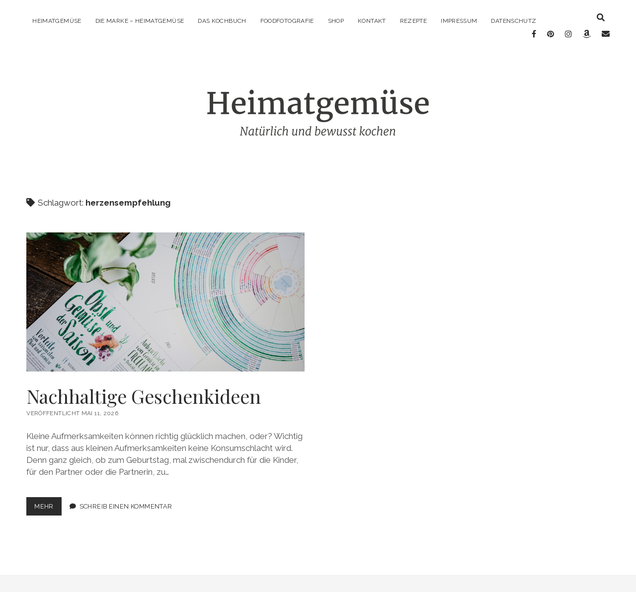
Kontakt (372, 20)
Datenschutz (513, 20)
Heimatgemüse (56, 20)
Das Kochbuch (222, 20)
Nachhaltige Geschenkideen (165, 294)
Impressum (459, 20)
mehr (48, 501)
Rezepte (413, 20)
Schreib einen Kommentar (126, 499)
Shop (336, 20)
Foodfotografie (287, 20)
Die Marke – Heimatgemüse (139, 20)
